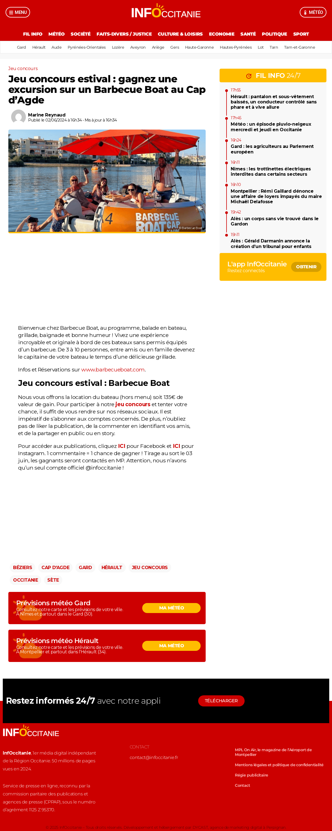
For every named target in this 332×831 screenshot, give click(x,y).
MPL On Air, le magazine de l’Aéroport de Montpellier (273, 752)
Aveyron (138, 47)
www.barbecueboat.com (113, 369)
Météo (56, 34)
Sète (53, 580)
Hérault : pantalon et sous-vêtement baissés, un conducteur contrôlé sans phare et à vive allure (274, 102)
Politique (274, 34)
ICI (122, 446)
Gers (174, 47)
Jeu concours (22, 68)
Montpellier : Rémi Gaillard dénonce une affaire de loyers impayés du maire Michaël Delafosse (276, 196)
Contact (242, 785)
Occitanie (25, 580)
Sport (301, 34)
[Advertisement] (107, 280)
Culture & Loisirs (180, 34)
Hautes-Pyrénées (236, 47)
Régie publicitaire (251, 775)
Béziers (22, 567)
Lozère (118, 47)
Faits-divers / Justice (124, 34)
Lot (261, 47)
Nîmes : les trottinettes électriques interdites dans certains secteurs (271, 171)
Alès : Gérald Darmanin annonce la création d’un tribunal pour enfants (271, 243)
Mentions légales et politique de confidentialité (279, 764)
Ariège (158, 47)
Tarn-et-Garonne (299, 47)
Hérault (39, 47)
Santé (248, 34)
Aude (56, 47)
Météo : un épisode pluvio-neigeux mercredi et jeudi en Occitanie (271, 126)
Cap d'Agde (55, 567)
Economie (221, 34)
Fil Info (32, 34)
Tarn (274, 47)
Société (80, 34)
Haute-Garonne (199, 47)
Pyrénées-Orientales (87, 47)
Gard (21, 47)
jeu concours (133, 404)
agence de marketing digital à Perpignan (248, 827)
